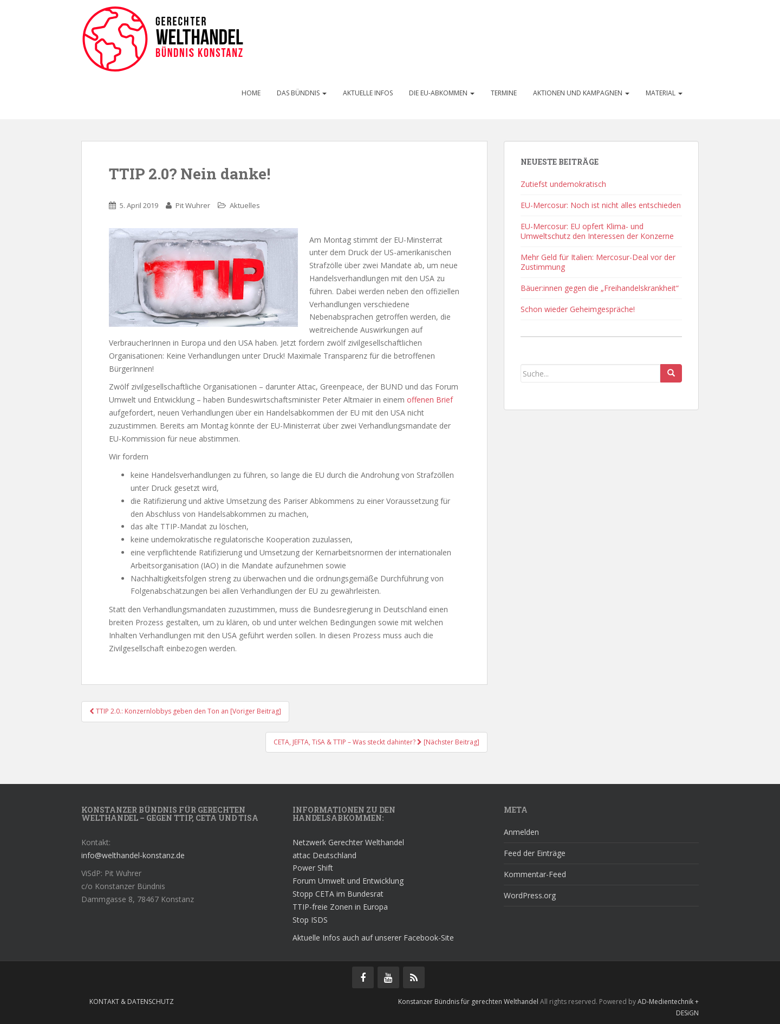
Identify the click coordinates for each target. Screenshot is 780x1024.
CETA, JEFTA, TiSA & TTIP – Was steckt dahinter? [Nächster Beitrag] (376, 742)
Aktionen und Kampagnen (581, 93)
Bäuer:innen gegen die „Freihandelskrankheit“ (600, 288)
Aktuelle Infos (368, 93)
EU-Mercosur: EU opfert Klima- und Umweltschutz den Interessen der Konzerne (597, 231)
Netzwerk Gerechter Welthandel (348, 842)
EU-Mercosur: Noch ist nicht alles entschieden (601, 205)
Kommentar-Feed (535, 874)
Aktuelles (245, 205)
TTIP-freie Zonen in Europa (340, 907)
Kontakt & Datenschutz (131, 1001)
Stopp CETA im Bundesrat (338, 894)
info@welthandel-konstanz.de (133, 855)
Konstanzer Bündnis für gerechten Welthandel (469, 1001)
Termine (504, 93)
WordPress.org (530, 895)
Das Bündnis (302, 93)
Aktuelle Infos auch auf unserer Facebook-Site (373, 937)
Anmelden (521, 832)
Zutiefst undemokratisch (563, 184)
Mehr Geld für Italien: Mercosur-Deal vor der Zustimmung (598, 262)
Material (664, 93)
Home (251, 93)
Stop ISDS (310, 920)
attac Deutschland (324, 855)
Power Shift (312, 868)
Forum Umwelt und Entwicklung (348, 881)
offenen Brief (430, 399)
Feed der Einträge (535, 853)
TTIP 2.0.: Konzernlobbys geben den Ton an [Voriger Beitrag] (185, 711)
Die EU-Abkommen (441, 93)
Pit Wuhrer (193, 205)
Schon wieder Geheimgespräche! (578, 309)
